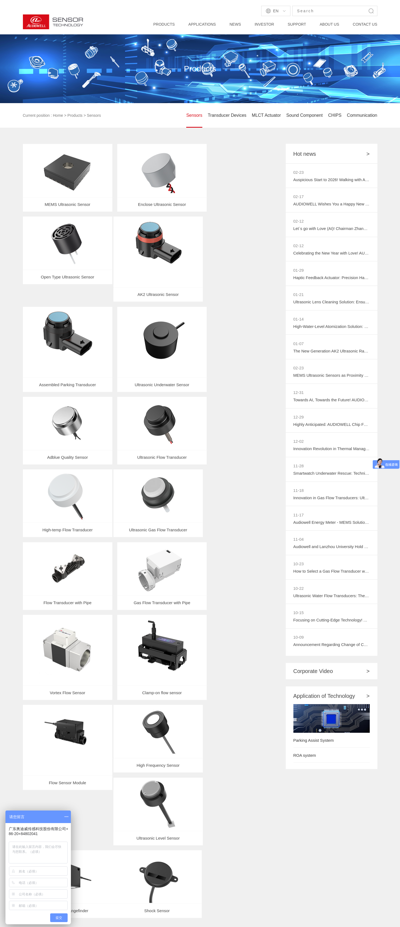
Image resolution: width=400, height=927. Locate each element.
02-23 (298, 172)
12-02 (298, 444)
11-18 (298, 493)
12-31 (298, 394)
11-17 (298, 518)
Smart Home (79, 838)
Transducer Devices (227, 115)
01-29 (298, 271)
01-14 (298, 320)
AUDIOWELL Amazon (74, 903)
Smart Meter (79, 849)
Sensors (94, 115)
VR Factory (214, 849)
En (276, 11)
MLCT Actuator (266, 115)
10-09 (298, 641)
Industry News (126, 859)
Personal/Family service (90, 869)
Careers (211, 869)
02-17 (298, 197)
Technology (169, 828)
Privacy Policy (298, 919)
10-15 (298, 617)
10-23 (298, 567)
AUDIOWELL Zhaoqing (121, 903)
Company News (127, 828)
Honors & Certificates (223, 859)
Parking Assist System (313, 745)
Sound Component (304, 115)
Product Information (131, 838)
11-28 (298, 469)
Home (58, 115)
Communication (362, 115)
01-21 (298, 296)
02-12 (298, 221)
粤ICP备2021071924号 (263, 919)
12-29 (298, 419)
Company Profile (219, 828)
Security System (83, 859)
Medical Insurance (84, 880)
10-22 (298, 592)
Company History (220, 838)
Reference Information (179, 838)
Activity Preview (218, 880)
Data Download (173, 849)
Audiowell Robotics (164, 903)
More (278, 845)
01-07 (298, 345)
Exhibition (122, 849)
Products (74, 115)
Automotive (78, 828)
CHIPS (334, 115)
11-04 (298, 543)
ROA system (304, 760)
